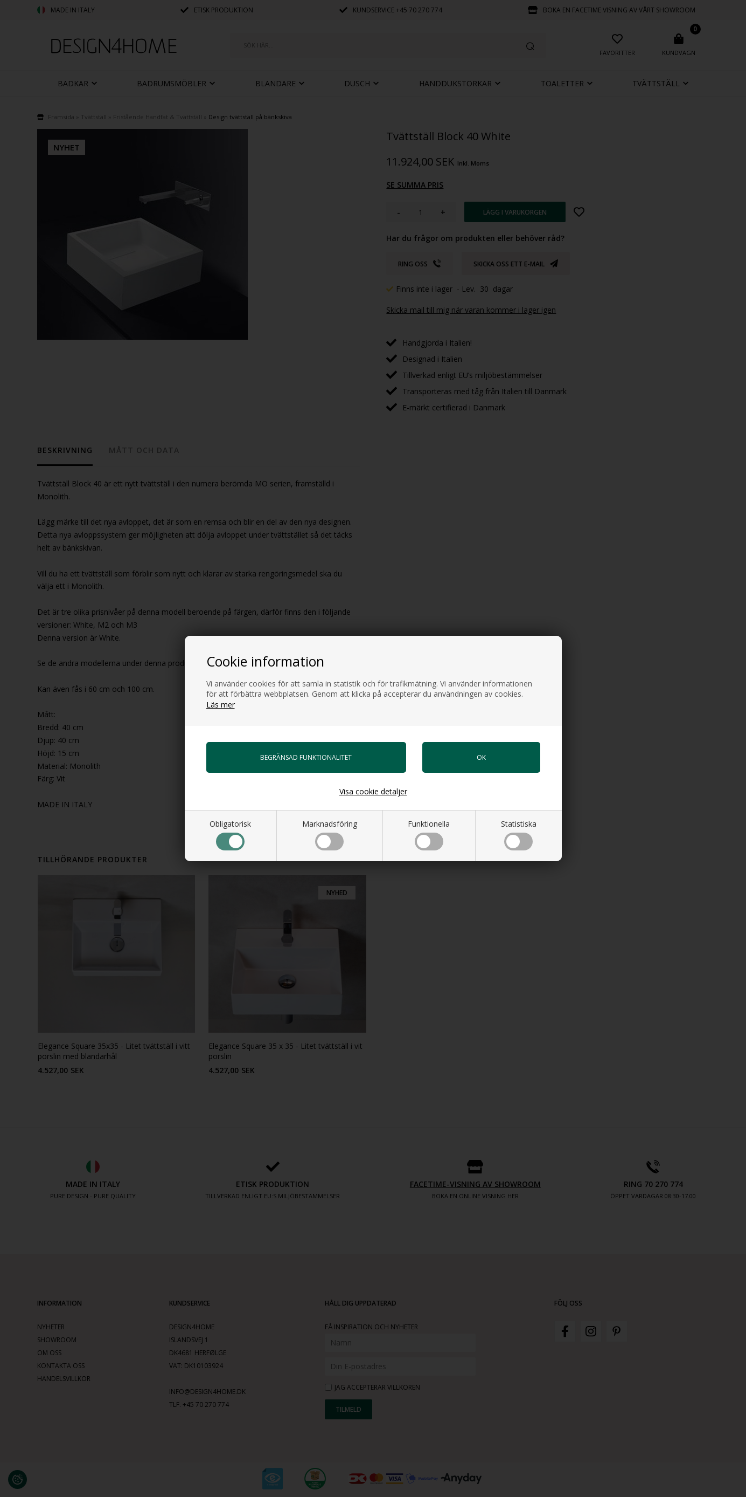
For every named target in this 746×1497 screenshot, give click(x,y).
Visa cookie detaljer (373, 791)
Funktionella (429, 834)
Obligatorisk (230, 834)
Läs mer (220, 704)
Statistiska (518, 834)
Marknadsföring (329, 834)
